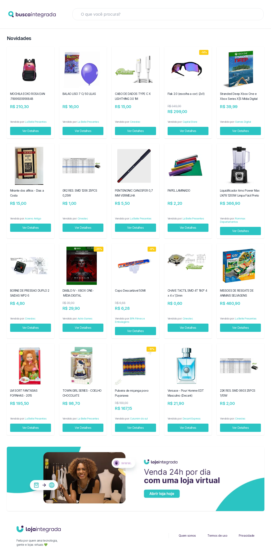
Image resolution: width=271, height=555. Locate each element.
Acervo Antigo (33, 218)
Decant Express (192, 418)
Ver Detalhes (30, 131)
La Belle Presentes (35, 121)
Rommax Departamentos (232, 220)
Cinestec (135, 121)
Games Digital (243, 121)
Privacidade (246, 535)
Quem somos (187, 535)
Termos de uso (217, 535)
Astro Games (85, 318)
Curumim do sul (139, 418)
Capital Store (190, 121)
